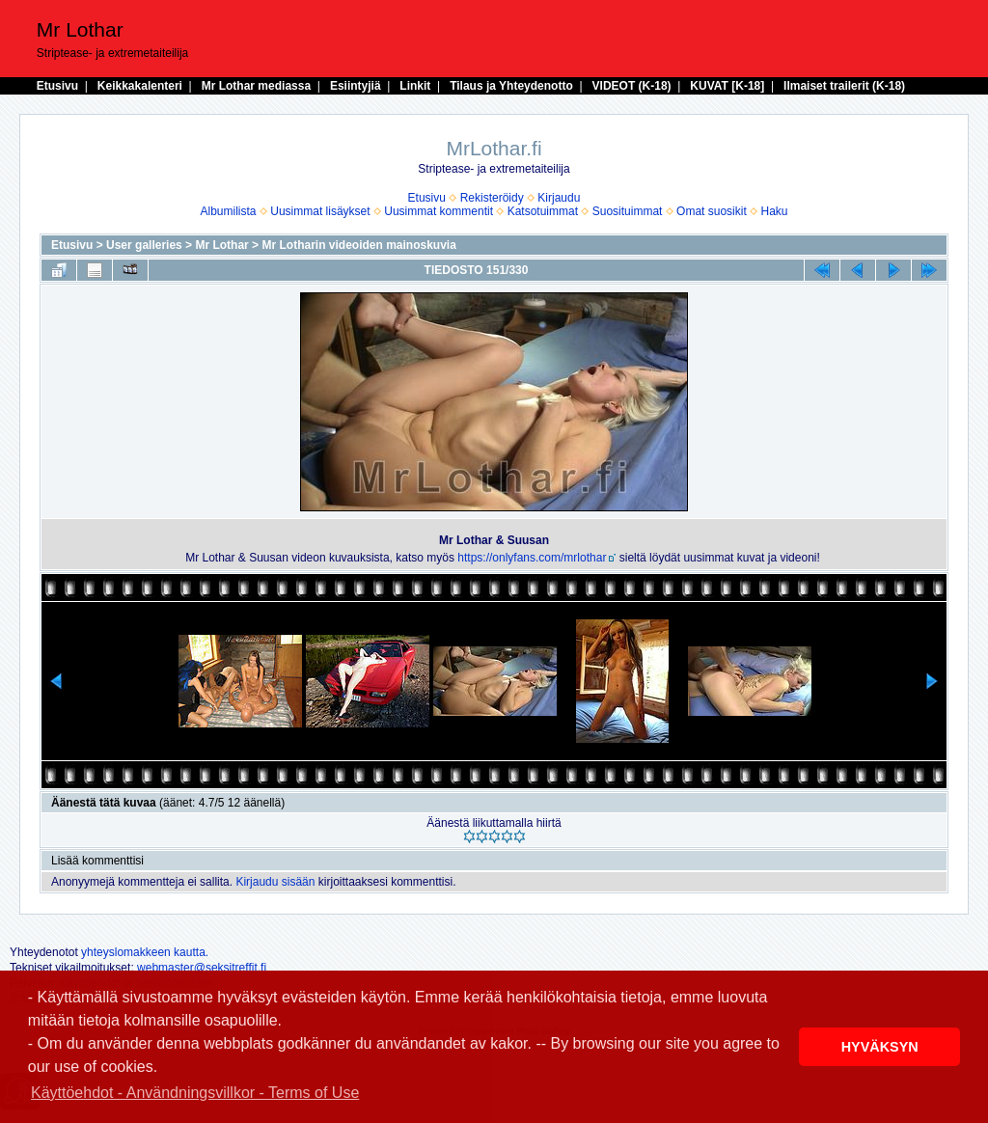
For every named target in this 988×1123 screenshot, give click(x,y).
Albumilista (229, 211)
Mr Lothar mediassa (256, 86)
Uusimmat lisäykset (320, 211)
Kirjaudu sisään (275, 882)
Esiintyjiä (355, 86)
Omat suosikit (711, 211)
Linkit (414, 86)
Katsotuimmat (543, 211)
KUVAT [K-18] (727, 86)
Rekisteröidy (492, 198)
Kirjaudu (558, 198)
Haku (773, 211)
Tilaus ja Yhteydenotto (511, 86)
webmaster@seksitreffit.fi (201, 967)
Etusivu (57, 86)
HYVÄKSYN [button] (880, 1047)
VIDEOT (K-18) (632, 86)
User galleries (144, 245)
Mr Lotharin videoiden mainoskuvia (358, 245)
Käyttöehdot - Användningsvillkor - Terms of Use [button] (195, 1092)
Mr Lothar (221, 245)
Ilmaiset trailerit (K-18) (844, 86)
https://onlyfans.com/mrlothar (531, 557)
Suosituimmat (627, 211)
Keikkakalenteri (139, 86)
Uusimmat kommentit (438, 211)
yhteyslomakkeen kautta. (144, 952)
